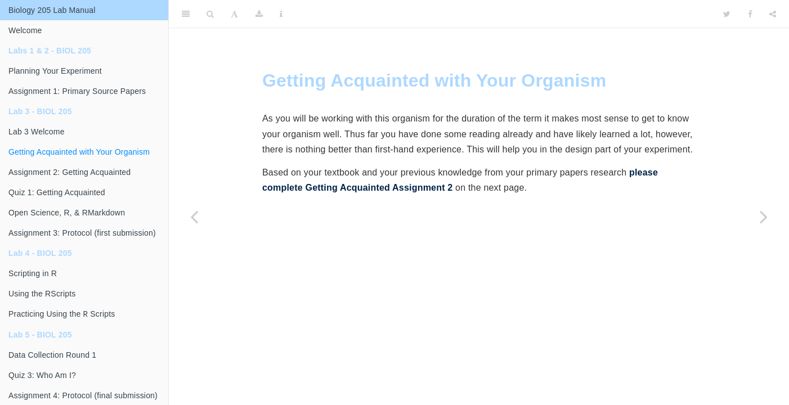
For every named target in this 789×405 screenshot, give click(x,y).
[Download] (259, 14)
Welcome (25, 30)
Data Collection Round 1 (52, 356)
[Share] (772, 14)
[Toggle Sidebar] (185, 14)
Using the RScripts (42, 293)
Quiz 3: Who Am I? (42, 376)
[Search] (210, 14)
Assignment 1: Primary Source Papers (77, 91)
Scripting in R (32, 273)
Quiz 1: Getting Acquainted (56, 192)
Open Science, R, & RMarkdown (66, 212)
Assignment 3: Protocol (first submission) (82, 232)
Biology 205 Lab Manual (52, 10)
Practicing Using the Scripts (61, 314)
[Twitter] (727, 14)
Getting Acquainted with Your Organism (79, 151)
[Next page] (763, 216)
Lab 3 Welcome (36, 131)
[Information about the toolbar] (281, 14)
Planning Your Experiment (55, 70)
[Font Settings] (234, 14)
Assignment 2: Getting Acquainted (69, 172)
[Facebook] (750, 14)
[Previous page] (194, 216)
